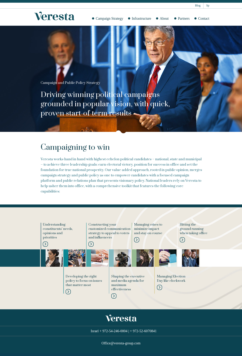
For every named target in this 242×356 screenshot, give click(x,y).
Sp (207, 5)
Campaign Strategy (109, 18)
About (164, 18)
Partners (184, 18)
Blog (197, 5)
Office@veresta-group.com (121, 343)
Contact (203, 18)
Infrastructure (141, 18)
